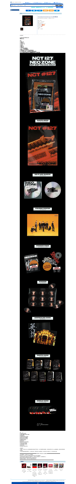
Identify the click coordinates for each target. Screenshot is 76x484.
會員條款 (57, 480)
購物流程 (50, 480)
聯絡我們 (47, 480)
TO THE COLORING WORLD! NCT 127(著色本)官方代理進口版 (50, 471)
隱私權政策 (54, 480)
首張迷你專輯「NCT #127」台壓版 (29, 470)
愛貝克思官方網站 (61, 480)
